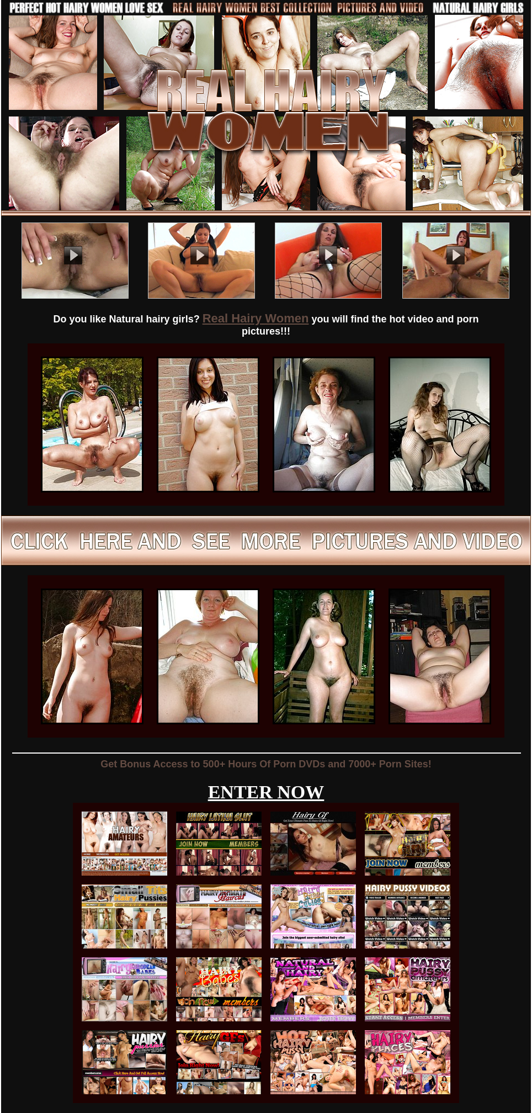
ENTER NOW (266, 792)
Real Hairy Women (256, 318)
